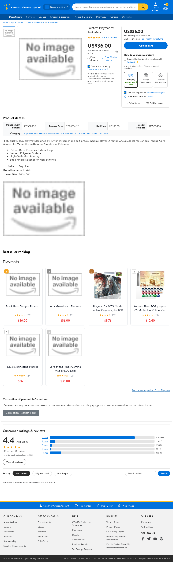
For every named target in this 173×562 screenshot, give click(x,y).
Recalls (75, 534)
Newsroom (8, 531)
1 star (45, 452)
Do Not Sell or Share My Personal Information (118, 546)
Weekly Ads (126, 505)
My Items (126, 16)
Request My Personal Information (116, 538)
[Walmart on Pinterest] (161, 539)
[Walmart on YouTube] (155, 539)
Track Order (105, 505)
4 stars (45, 441)
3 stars (45, 445)
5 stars (45, 437)
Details (150, 96)
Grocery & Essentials (60, 16)
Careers (114, 16)
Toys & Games (16, 22)
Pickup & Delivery (83, 16)
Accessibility (78, 539)
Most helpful (63, 473)
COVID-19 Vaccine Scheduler (81, 524)
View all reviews (14, 462)
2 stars (45, 449)
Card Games (52, 22)
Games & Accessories (34, 22)
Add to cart (146, 45)
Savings (42, 16)
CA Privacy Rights (115, 531)
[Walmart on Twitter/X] (149, 539)
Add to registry (155, 102)
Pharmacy (101, 16)
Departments (14, 16)
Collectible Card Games (86, 133)
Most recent (21, 473)
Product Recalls (80, 544)
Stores (41, 526)
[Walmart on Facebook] (143, 539)
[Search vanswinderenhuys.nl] (105, 6)
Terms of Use (112, 522)
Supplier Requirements (14, 545)
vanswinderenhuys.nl (98, 68)
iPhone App (146, 522)
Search (164, 473)
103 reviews (111, 37)
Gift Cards (43, 541)
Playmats (104, 133)
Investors (7, 536)
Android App (147, 526)
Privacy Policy (113, 526)
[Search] (143, 6)
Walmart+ (43, 536)
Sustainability (9, 541)
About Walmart (10, 522)
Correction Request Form (21, 413)
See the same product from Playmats (151, 390)
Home (5, 22)
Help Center (83, 505)
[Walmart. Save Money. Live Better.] (22, 7)
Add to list (133, 102)
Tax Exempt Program (82, 549)
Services (30, 16)
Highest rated (42, 473)
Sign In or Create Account (54, 505)
